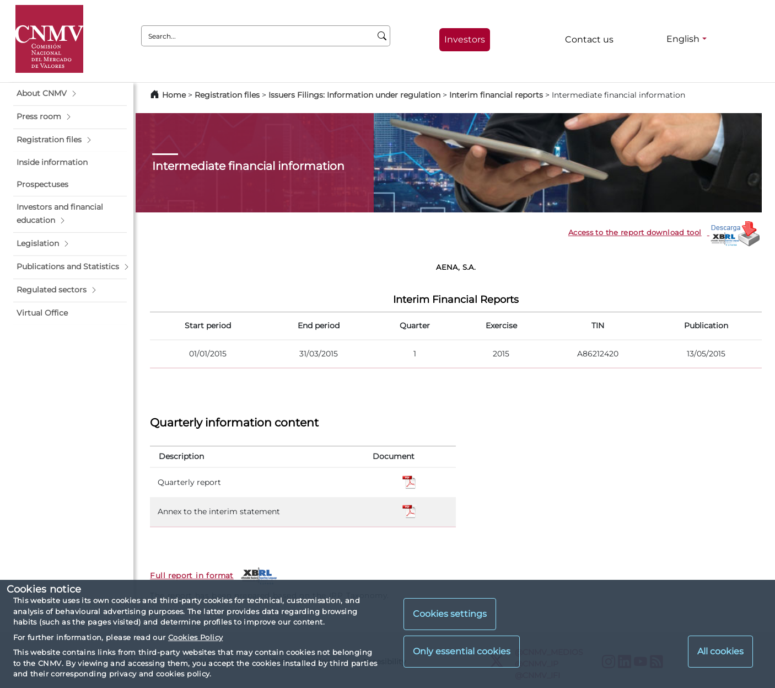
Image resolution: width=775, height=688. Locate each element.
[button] (70, 94)
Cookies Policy (195, 637)
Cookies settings (450, 614)
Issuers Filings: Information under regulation (354, 95)
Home (174, 95)
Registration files (227, 95)
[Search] (382, 35)
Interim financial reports (496, 95)
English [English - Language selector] (682, 39)
